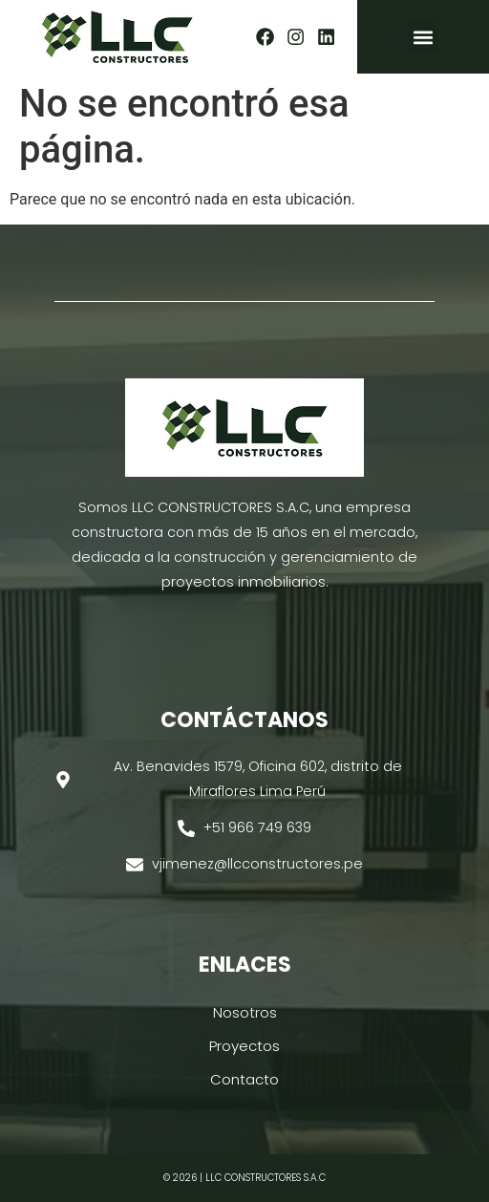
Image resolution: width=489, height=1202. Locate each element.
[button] (422, 37)
